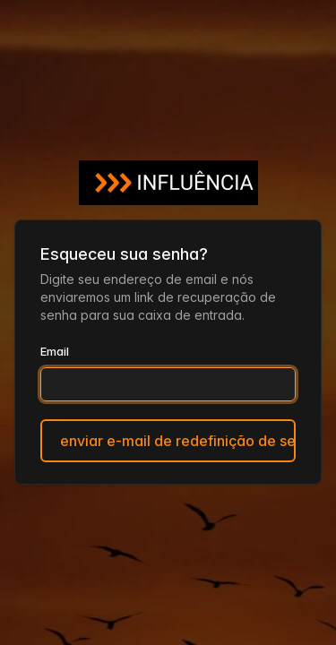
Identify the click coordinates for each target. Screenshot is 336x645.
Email (54, 351)
